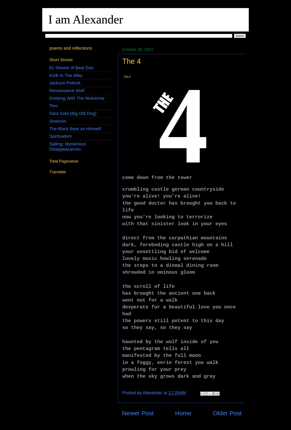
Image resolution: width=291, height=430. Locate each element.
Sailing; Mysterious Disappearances (67, 146)
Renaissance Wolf (66, 90)
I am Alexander (85, 19)
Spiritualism (60, 136)
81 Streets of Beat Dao (71, 67)
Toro (53, 105)
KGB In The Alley (65, 75)
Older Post (227, 413)
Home (183, 413)
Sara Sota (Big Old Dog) (72, 113)
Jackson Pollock (65, 82)
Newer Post (138, 413)
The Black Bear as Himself (75, 128)
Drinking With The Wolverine (76, 98)
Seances (57, 121)
